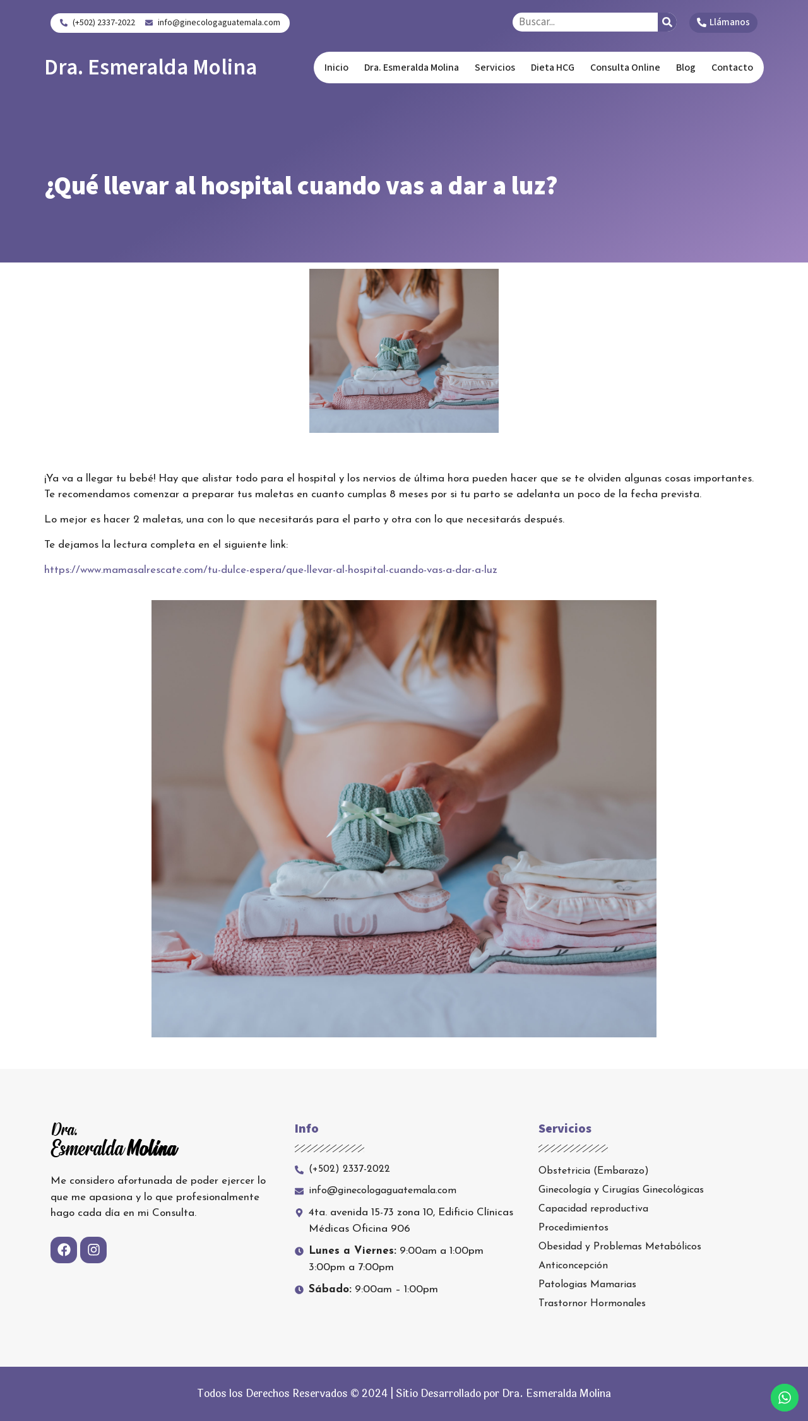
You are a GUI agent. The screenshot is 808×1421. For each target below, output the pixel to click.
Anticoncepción (573, 1266)
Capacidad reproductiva (593, 1209)
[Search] (667, 22)
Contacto (732, 67)
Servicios (495, 67)
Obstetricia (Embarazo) (593, 1171)
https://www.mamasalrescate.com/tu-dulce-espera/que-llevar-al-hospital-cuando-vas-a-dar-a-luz (270, 570)
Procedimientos (573, 1228)
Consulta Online (625, 67)
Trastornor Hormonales (592, 1304)
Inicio (336, 67)
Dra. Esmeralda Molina (150, 67)
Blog (686, 67)
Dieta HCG (552, 67)
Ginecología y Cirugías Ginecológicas (621, 1190)
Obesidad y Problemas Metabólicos (619, 1247)
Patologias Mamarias (587, 1285)
